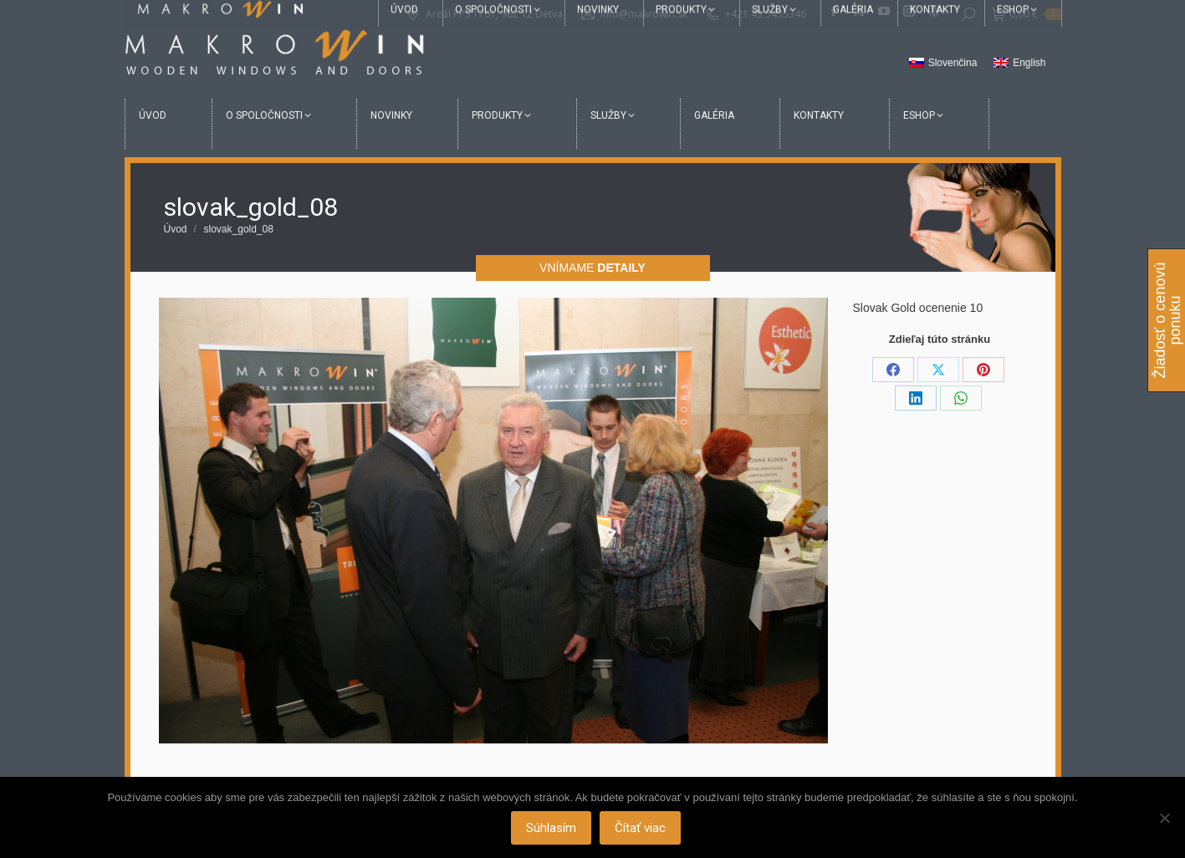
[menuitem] (943, 64)
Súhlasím (552, 828)
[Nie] (1164, 817)
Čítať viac (641, 828)
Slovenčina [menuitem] (953, 63)
